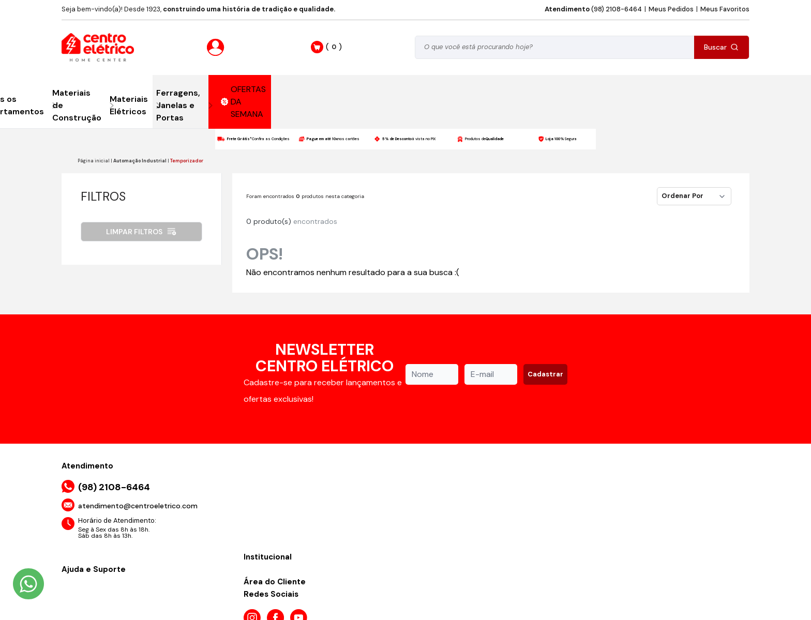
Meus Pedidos (671, 9)
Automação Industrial (140, 161)
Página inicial (94, 161)
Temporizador (186, 161)
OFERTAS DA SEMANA (243, 101)
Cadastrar (545, 374)
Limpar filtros (141, 231)
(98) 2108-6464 (593, 9)
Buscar (721, 47)
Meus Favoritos (724, 9)
